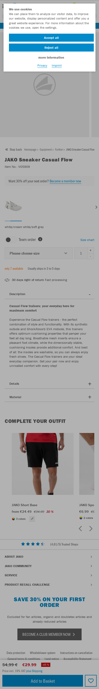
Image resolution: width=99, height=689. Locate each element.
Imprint (57, 65)
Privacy (42, 65)
